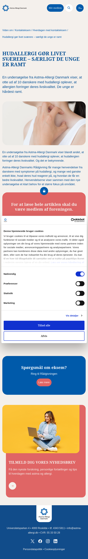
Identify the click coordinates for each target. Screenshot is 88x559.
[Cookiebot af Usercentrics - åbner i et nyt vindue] (70, 220)
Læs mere (44, 382)
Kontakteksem (23, 30)
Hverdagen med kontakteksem (50, 30)
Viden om (7, 30)
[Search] (69, 8)
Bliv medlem (55, 7)
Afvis (44, 336)
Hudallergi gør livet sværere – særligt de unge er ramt (32, 37)
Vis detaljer (72, 315)
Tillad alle (44, 325)
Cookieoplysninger (54, 549)
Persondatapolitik (32, 549)
